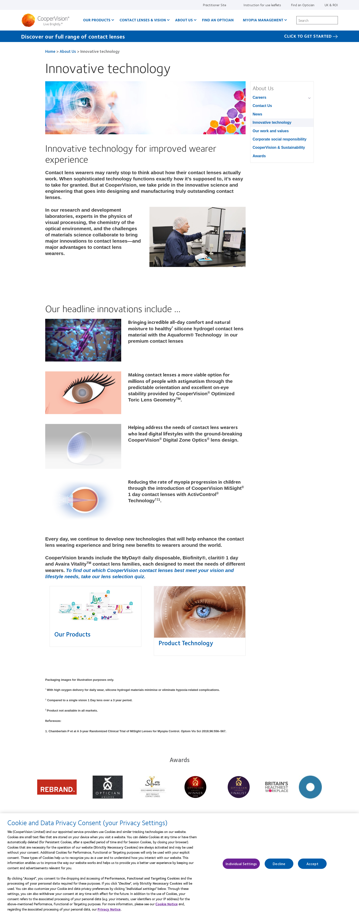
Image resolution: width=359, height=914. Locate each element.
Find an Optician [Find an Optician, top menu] (302, 5)
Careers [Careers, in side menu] (259, 97)
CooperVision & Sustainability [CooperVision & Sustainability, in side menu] (279, 147)
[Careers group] (310, 98)
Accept (312, 863)
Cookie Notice (166, 904)
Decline (279, 863)
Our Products (72, 634)
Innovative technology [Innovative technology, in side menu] (272, 122)
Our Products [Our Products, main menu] (96, 20)
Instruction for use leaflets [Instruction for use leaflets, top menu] (262, 5)
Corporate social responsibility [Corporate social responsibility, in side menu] (280, 139)
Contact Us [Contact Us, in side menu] (262, 106)
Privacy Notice (109, 909)
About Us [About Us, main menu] (184, 20)
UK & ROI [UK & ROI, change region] (331, 5)
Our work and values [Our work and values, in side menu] (271, 131)
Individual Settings (241, 863)
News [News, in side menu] (257, 114)
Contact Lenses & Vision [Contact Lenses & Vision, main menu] (143, 20)
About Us (68, 51)
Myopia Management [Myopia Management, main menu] (263, 20)
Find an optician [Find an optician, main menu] (218, 20)
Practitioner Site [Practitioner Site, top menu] (214, 5)
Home (50, 51)
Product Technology (186, 643)
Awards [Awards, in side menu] (259, 156)
